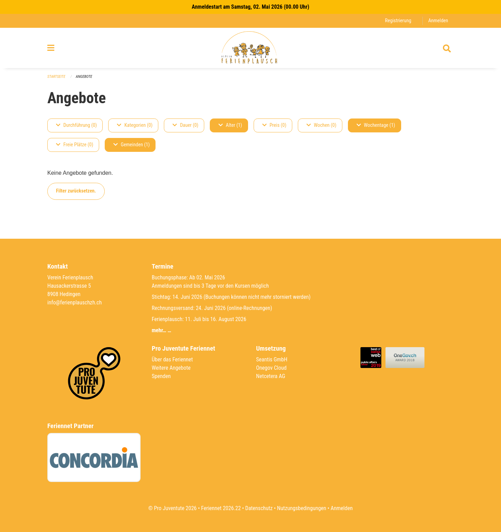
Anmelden (438, 21)
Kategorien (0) (134, 125)
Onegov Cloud (271, 368)
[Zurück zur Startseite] (250, 48)
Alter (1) (230, 125)
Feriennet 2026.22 (221, 508)
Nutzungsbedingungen (301, 508)
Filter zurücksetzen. (76, 191)
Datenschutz (259, 508)
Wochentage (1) (376, 125)
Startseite (56, 76)
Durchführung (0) (76, 125)
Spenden (161, 376)
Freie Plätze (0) (74, 145)
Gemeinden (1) (131, 145)
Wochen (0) (321, 125)
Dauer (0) (185, 125)
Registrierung (398, 21)
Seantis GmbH (271, 359)
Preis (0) (274, 125)
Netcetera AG (270, 376)
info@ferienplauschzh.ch (74, 302)
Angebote (84, 76)
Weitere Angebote (171, 368)
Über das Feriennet (172, 359)
